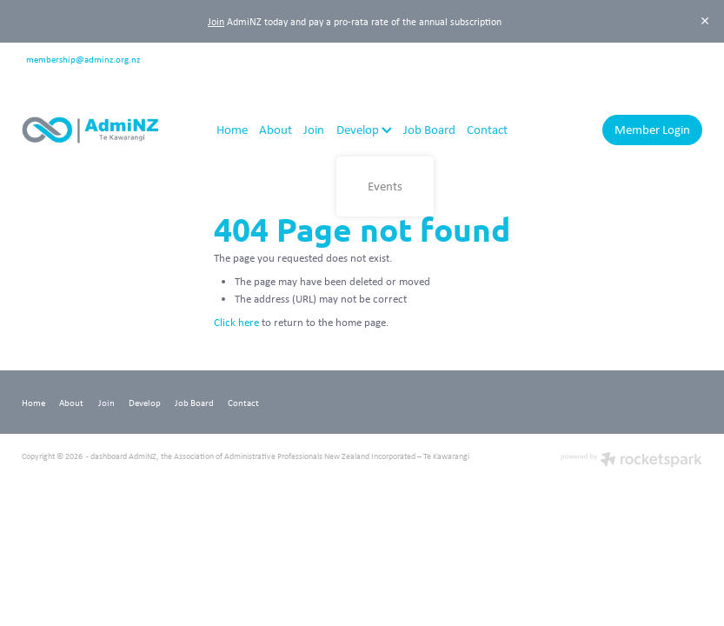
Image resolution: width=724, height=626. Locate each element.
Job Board (429, 129)
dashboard (108, 456)
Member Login (652, 129)
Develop (364, 129)
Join (216, 21)
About (275, 129)
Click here (236, 322)
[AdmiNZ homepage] (90, 130)
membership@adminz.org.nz (83, 57)
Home (232, 129)
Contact (487, 129)
